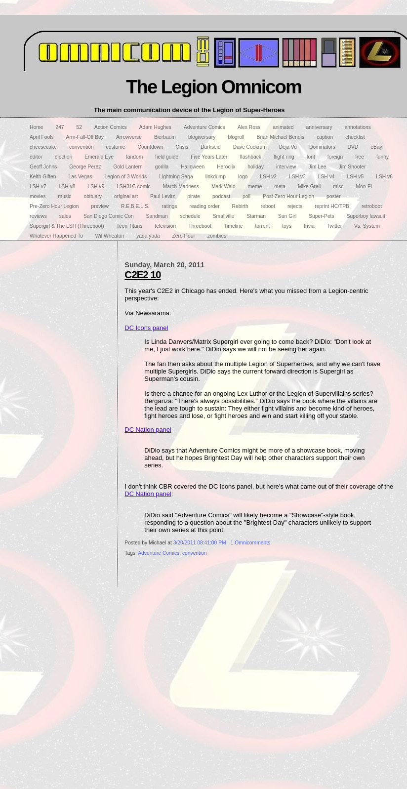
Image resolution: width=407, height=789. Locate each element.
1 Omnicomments (251, 542)
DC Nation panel (147, 429)
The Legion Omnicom (213, 86)
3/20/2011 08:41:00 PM (199, 542)
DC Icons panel (146, 328)
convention (194, 553)
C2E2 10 (142, 274)
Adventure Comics (158, 553)
